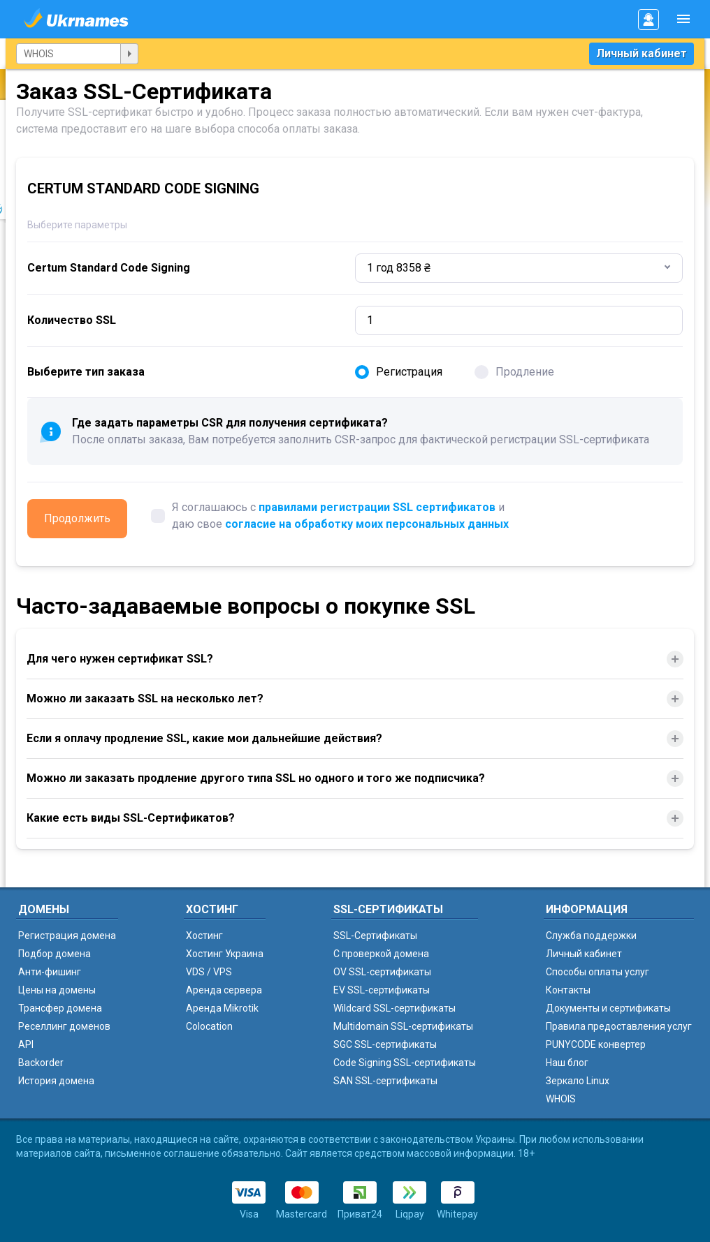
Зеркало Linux (577, 1080)
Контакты (568, 990)
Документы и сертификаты (608, 1008)
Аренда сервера (224, 990)
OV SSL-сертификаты (382, 971)
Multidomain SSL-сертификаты (403, 1026)
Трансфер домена (60, 1008)
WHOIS (561, 1098)
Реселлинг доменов (64, 1026)
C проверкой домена (381, 953)
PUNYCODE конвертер (596, 1044)
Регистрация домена (67, 935)
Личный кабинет (641, 53)
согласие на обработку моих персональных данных (367, 524)
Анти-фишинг (49, 971)
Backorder (41, 1062)
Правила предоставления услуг (619, 1026)
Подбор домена (54, 953)
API (26, 1044)
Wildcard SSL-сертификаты (394, 1008)
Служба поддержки (591, 935)
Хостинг (204, 935)
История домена (56, 1080)
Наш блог (567, 1062)
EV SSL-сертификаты (381, 990)
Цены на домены (57, 990)
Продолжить (77, 518)
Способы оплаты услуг (597, 971)
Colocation (209, 1026)
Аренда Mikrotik (222, 1008)
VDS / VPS (209, 971)
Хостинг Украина (224, 953)
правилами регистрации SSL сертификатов (377, 507)
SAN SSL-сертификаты (385, 1080)
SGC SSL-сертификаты (385, 1044)
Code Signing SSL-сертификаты (404, 1062)
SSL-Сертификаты (375, 935)
